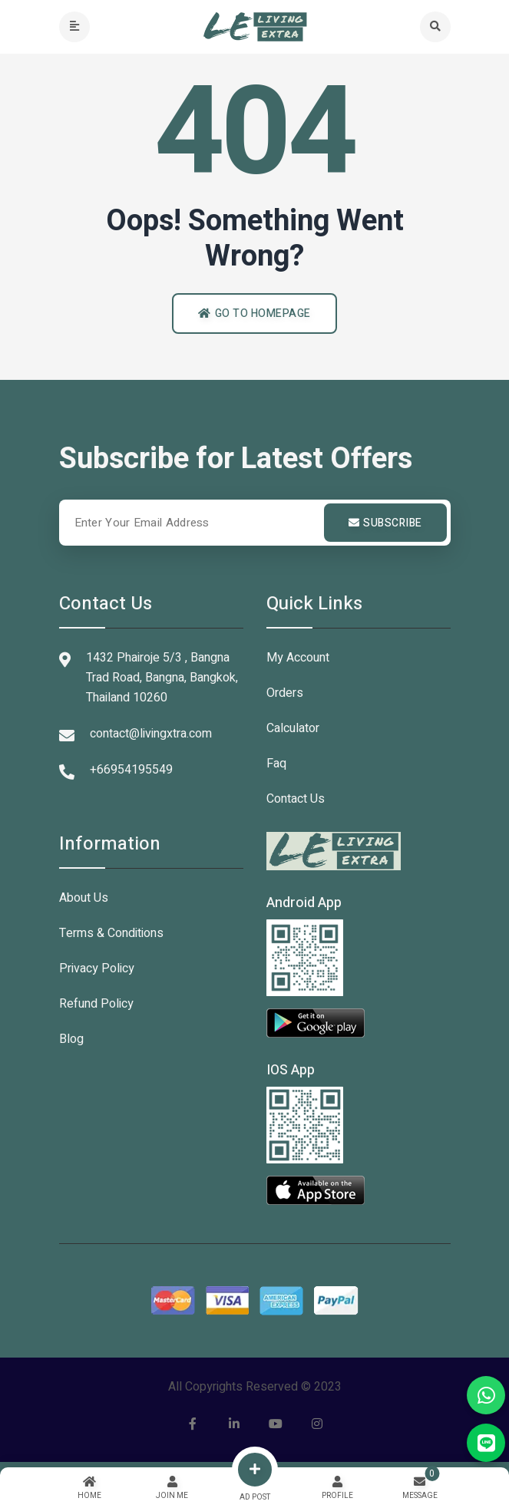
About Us (83, 898)
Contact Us (295, 799)
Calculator (292, 728)
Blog (71, 1039)
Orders (284, 693)
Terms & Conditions (111, 933)
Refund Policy (96, 1004)
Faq (276, 763)
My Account (297, 657)
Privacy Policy (96, 968)
